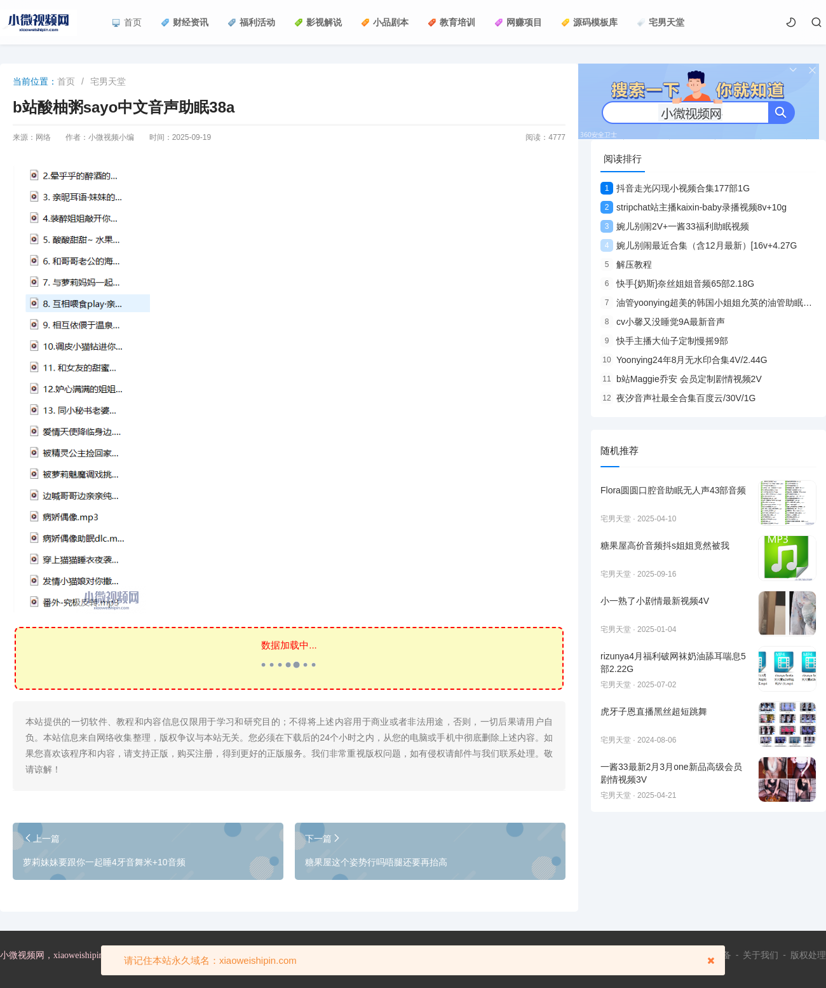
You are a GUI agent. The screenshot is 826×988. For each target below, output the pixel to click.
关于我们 (760, 955)
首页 (127, 22)
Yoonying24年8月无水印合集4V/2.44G (684, 360)
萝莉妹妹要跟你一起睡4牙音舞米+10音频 (104, 862)
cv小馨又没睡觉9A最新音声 (662, 322)
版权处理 (808, 955)
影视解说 (318, 22)
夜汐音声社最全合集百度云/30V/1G (677, 398)
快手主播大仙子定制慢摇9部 (664, 341)
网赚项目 (518, 22)
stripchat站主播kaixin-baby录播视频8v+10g (693, 207)
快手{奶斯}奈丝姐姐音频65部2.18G (677, 283)
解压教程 (626, 264)
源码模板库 (589, 22)
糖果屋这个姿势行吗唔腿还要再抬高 (376, 862)
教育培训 (451, 22)
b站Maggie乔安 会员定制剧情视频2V (681, 379)
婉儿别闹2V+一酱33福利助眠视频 (674, 226)
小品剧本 (385, 22)
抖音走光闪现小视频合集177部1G (675, 188)
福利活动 (251, 22)
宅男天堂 (660, 22)
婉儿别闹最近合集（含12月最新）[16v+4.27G (698, 245)
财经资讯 (184, 22)
